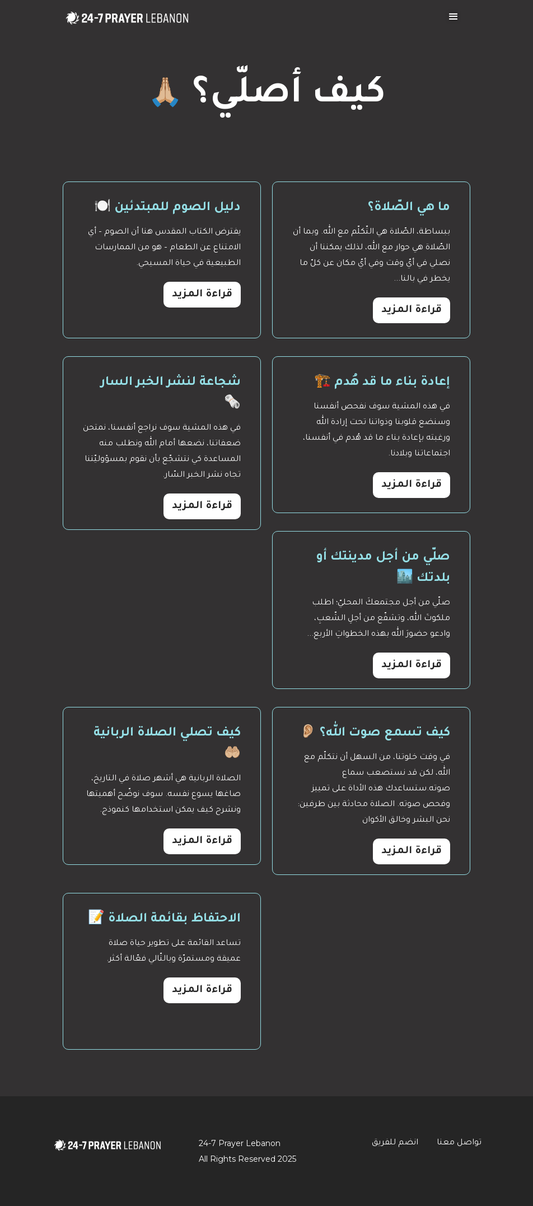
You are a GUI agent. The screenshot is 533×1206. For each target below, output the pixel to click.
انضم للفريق (395, 1143)
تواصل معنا (459, 1143)
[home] (127, 13)
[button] (453, 17)
